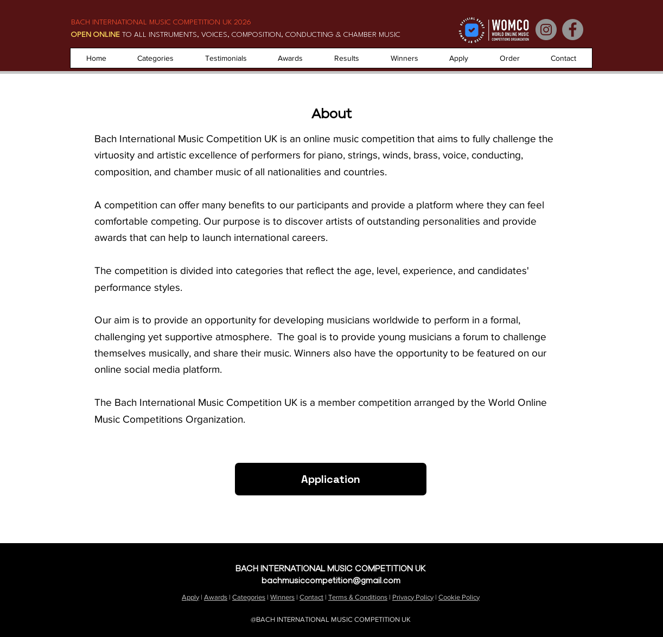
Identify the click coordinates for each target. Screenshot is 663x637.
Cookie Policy (459, 597)
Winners (282, 597)
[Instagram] (546, 29)
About (633, 555)
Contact (311, 597)
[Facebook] (572, 29)
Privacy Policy (412, 597)
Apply (190, 597)
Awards (215, 597)
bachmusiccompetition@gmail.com (331, 580)
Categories (248, 597)
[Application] (330, 479)
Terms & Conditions (357, 597)
